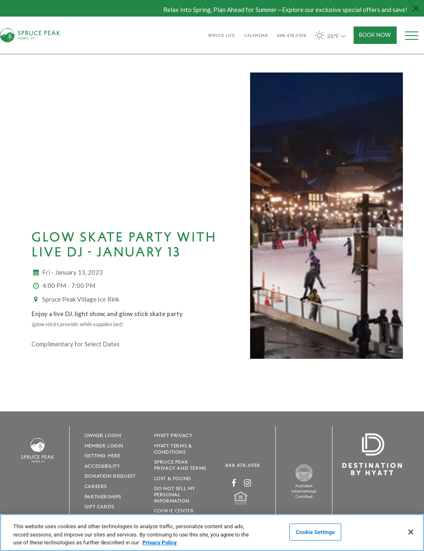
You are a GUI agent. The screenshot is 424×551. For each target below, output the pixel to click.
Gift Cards (99, 506)
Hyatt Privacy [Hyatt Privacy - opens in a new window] (173, 435)
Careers (95, 486)
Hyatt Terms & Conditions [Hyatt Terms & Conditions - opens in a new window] (173, 448)
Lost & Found (172, 478)
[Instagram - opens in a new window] (247, 482)
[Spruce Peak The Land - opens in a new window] (304, 480)
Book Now (375, 34)
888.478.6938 (242, 465)
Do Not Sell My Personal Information (174, 494)
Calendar (256, 35)
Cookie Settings (315, 532)
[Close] (411, 532)
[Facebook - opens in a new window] (234, 482)
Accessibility (102, 466)
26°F (331, 35)
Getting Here (102, 455)
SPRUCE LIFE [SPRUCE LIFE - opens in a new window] (221, 35)
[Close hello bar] (415, 8)
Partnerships (102, 496)
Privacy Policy (159, 542)
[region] (212, 532)
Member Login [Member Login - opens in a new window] (103, 445)
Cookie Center (174, 511)
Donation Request (110, 476)
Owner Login (102, 435)
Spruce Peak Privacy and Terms (180, 465)
